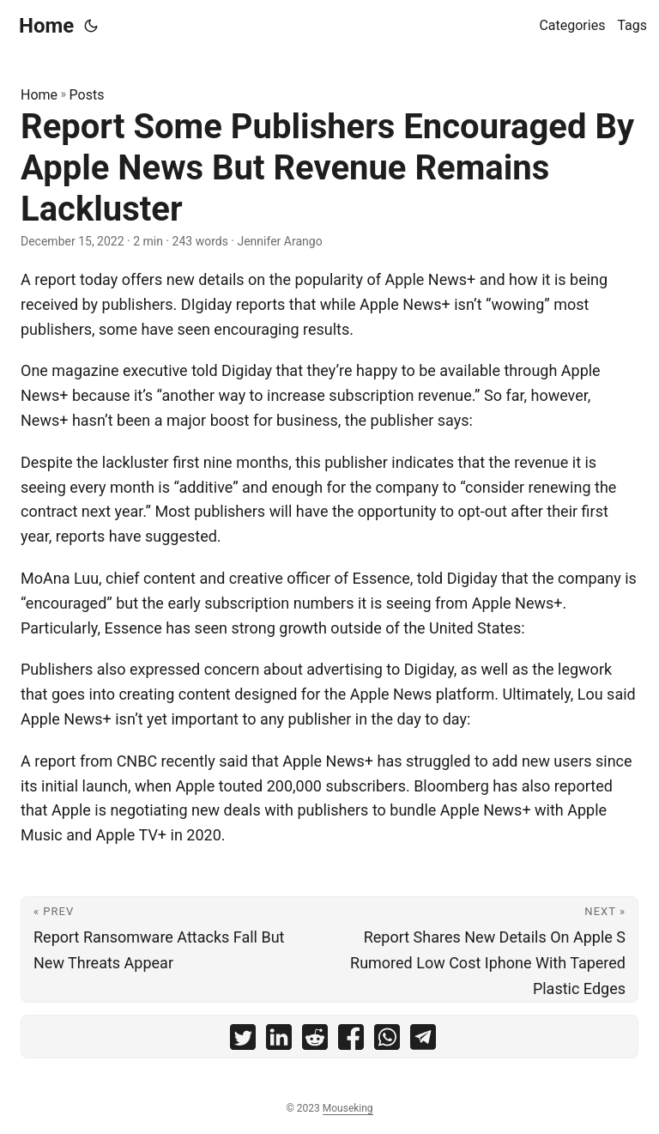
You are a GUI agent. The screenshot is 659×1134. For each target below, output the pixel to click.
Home (46, 26)
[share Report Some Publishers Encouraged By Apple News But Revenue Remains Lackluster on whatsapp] (387, 1041)
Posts (87, 95)
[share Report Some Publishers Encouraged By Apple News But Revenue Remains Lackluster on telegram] (423, 1041)
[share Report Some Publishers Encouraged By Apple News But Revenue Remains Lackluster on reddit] (315, 1041)
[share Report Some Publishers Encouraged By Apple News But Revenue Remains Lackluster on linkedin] (279, 1041)
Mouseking (348, 1108)
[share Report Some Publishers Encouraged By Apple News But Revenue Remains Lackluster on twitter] (243, 1041)
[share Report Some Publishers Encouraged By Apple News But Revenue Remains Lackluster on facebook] (351, 1041)
